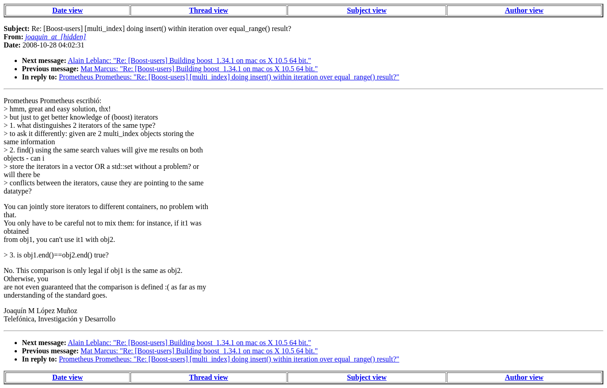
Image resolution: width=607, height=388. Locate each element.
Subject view (367, 10)
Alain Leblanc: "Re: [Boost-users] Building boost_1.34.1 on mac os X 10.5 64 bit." (189, 60)
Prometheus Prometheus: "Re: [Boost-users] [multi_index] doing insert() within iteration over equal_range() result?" (229, 77)
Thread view (208, 10)
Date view (67, 10)
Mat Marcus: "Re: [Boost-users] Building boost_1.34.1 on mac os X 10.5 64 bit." (199, 69)
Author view (524, 10)
